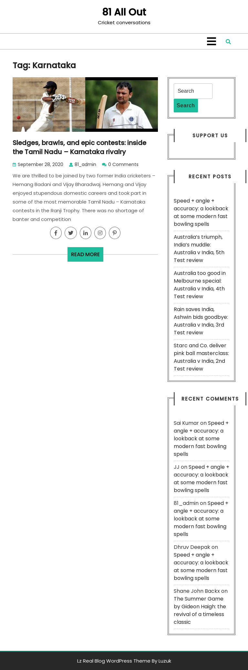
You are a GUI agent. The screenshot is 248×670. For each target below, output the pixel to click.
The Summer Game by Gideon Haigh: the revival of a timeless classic (200, 610)
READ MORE (87, 256)
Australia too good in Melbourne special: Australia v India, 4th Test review (200, 284)
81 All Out (124, 12)
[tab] (211, 41)
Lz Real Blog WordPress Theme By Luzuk (124, 660)
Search (186, 105)
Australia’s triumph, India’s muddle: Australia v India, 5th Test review (199, 248)
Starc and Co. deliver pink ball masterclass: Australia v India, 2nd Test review (201, 357)
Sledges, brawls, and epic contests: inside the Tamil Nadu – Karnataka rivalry (79, 147)
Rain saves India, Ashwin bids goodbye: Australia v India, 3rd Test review (201, 321)
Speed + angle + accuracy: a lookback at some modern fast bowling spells (201, 212)
